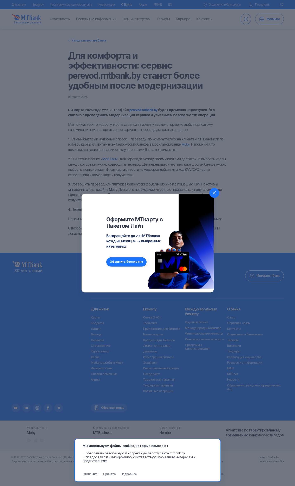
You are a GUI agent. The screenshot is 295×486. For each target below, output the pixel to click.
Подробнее (129, 474)
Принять (109, 474)
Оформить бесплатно (127, 262)
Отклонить (90, 474)
